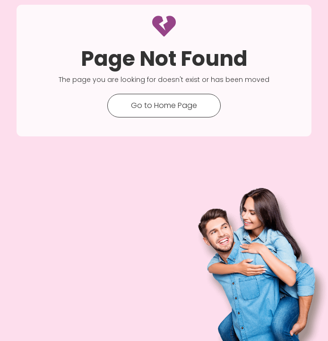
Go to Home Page (164, 105)
